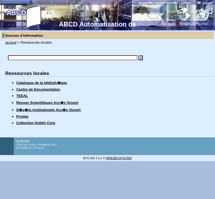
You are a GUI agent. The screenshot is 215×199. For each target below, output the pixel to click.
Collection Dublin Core (35, 123)
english (160, 2)
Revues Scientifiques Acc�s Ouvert (47, 103)
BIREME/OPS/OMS (119, 158)
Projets (22, 116)
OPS (196, 23)
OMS (204, 23)
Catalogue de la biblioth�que (41, 83)
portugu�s (146, 2)
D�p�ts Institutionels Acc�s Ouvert (48, 110)
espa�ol (172, 2)
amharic (186, 2)
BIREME (185, 23)
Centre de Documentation (38, 89)
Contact (207, 2)
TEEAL (22, 96)
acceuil (11, 42)
